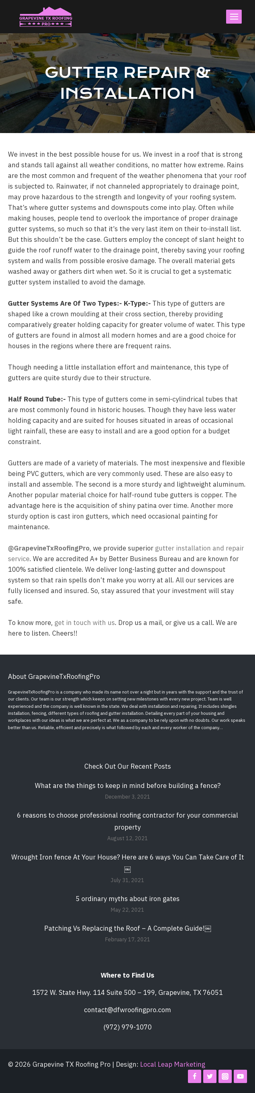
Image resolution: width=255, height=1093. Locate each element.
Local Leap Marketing (172, 1064)
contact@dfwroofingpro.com (127, 1009)
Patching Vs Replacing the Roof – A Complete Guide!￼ (127, 928)
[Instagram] (225, 1076)
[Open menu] (234, 16)
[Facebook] (194, 1076)
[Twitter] (209, 1076)
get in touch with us (84, 622)
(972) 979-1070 (127, 1026)
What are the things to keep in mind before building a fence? (127, 785)
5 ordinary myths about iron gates (128, 898)
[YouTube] (240, 1076)
